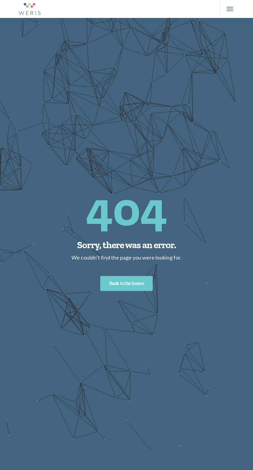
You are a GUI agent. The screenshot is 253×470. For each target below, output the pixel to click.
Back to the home (126, 283)
